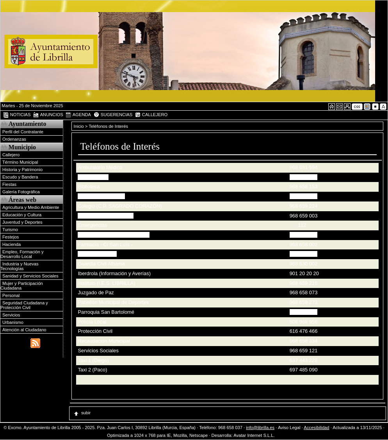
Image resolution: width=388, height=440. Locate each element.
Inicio (79, 126)
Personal (11, 295)
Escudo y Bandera (20, 177)
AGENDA (78, 115)
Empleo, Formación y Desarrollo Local (22, 254)
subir (82, 412)
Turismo (10, 229)
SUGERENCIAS (113, 115)
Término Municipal (20, 162)
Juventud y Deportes (22, 222)
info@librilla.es (260, 427)
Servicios (11, 315)
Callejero (11, 154)
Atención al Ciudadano (24, 329)
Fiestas (9, 184)
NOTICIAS (17, 115)
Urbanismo (12, 322)
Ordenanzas (14, 139)
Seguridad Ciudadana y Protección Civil (24, 305)
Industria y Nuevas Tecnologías (19, 266)
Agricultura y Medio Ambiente (30, 207)
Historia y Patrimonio (22, 169)
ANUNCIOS (48, 115)
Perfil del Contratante (22, 131)
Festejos (10, 237)
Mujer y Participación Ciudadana (21, 285)
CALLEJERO (151, 115)
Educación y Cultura (21, 214)
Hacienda (11, 244)
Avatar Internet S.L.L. (257, 435)
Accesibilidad (316, 427)
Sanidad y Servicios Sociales (30, 276)
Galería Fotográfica (21, 191)
